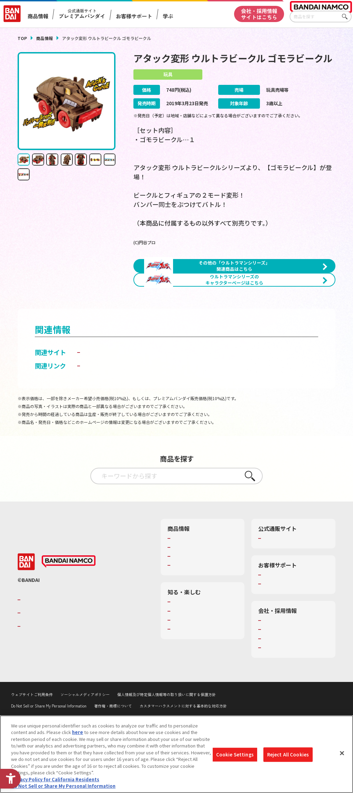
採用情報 (272, 684)
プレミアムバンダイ (283, 592)
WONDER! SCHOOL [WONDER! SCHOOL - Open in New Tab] (191, 656)
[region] (176, 754)
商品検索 (181, 592)
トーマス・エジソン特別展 (199, 665)
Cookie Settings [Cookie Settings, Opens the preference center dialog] (235, 754)
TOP (22, 38)
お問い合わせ (276, 701)
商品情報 (44, 38)
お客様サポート (134, 16)
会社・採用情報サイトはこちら (259, 14)
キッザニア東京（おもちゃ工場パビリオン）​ (203, 677)
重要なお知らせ (278, 638)
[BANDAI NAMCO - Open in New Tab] (68, 615)
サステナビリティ (281, 693)
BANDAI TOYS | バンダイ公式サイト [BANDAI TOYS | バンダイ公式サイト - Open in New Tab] (133, 395)
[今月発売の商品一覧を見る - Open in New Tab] (286, 326)
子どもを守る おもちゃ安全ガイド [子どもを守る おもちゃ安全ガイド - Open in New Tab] (129, 419)
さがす (346, 16)
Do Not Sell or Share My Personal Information (63, 786)
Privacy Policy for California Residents (55, 779)
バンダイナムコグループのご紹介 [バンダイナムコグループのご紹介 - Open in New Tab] (63, 653)
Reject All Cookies (288, 754)
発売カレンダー (188, 601)
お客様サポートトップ (285, 629)
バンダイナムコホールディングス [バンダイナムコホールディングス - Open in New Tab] (63, 667)
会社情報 (272, 675)
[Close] (342, 753)
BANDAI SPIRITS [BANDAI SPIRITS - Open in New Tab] (43, 680)
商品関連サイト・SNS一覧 (199, 619)
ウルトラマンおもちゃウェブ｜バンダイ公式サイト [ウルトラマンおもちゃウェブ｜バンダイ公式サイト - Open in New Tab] (153, 406)
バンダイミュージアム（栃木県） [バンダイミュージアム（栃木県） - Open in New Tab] (205, 689)
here (77, 732)
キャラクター (185, 610)
